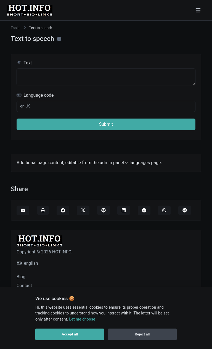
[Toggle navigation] (198, 10)
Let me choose (82, 319)
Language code (35, 95)
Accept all (70, 334)
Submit (106, 124)
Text (24, 62)
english (27, 263)
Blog (21, 276)
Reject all (142, 334)
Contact (24, 285)
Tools (15, 28)
